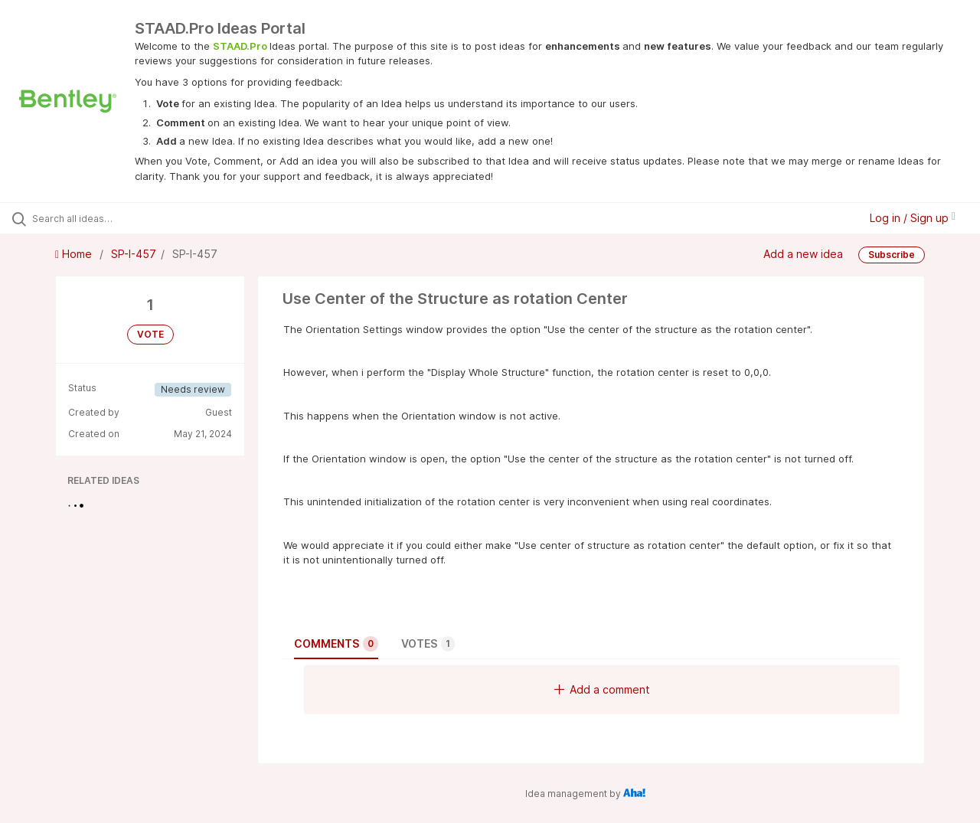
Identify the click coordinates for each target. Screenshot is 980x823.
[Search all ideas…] (117, 218)
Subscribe (891, 254)
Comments (336, 644)
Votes (428, 644)
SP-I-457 (133, 253)
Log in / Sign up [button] (913, 217)
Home (75, 253)
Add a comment (602, 689)
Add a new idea (803, 253)
